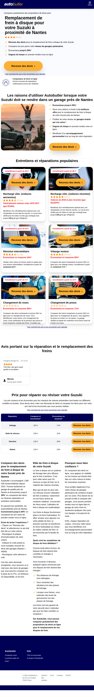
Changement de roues (16, 302)
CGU (52, 675)
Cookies (60, 675)
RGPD (68, 675)
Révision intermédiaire (16, 251)
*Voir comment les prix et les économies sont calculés (25, 74)
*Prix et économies (34, 655)
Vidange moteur (60, 251)
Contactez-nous (11, 655)
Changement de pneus (64, 302)
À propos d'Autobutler (35, 658)
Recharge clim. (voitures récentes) (70, 194)
